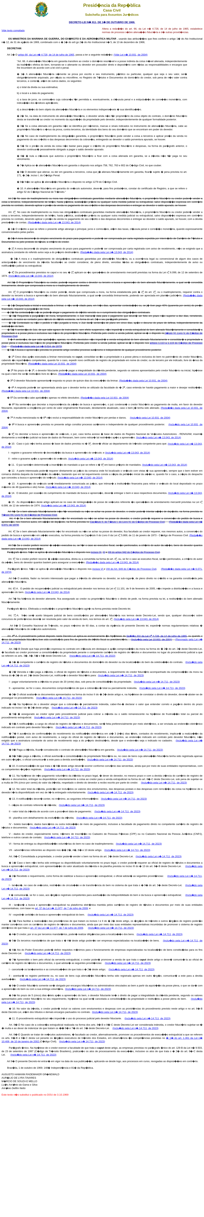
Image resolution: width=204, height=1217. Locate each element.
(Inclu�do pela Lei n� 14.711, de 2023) (92, 655)
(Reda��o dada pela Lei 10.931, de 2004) (52, 363)
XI (104, 552)
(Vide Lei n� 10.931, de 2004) (131, 54)
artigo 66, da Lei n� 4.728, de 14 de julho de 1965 (46, 54)
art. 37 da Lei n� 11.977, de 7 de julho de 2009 (56, 927)
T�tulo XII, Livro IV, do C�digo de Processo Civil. (29, 514)
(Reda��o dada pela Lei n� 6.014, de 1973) (36, 346)
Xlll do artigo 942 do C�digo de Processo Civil (134, 552)
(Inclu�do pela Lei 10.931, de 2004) (150, 417)
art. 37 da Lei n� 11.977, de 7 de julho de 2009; (61, 908)
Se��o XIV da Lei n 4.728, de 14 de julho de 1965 (156, 636)
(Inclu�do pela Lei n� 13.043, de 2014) (30, 275)
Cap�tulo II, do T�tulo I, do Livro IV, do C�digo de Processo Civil (127, 521)
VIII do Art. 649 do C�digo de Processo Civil (131, 568)
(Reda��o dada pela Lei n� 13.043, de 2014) (54, 222)
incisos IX (96, 552)
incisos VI (98, 568)
